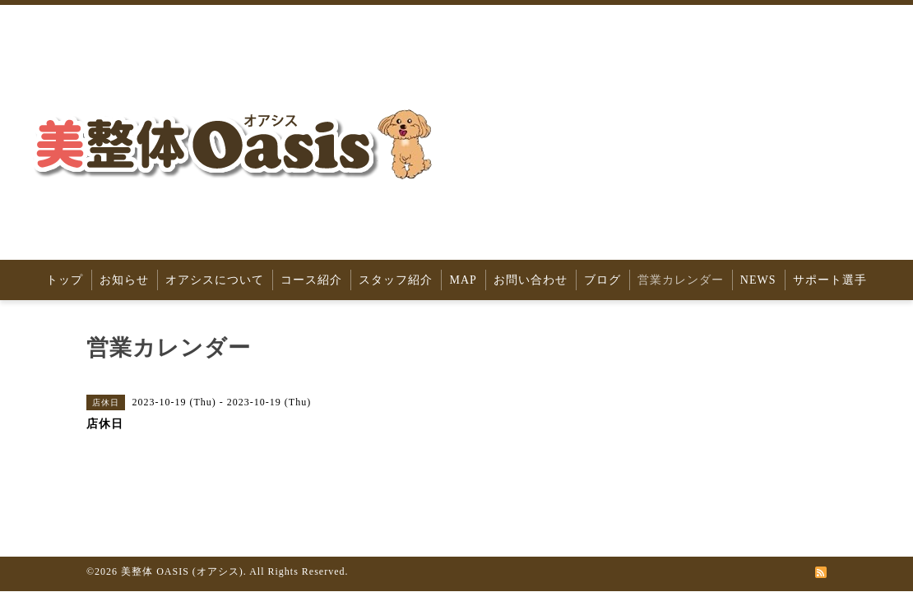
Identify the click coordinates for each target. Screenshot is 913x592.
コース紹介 (311, 280)
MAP (462, 280)
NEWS (758, 280)
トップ (64, 280)
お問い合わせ (531, 280)
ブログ (602, 280)
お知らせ (124, 280)
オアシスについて (214, 280)
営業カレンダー (680, 280)
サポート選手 (830, 280)
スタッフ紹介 (396, 280)
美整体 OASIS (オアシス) (182, 571)
